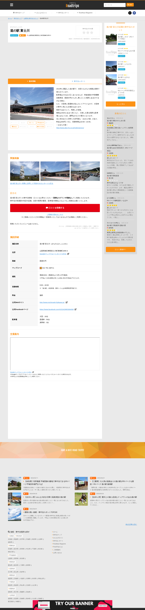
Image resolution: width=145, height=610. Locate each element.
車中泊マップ (19, 13)
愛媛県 (22, 590)
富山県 (16, 570)
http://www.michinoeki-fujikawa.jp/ (52, 302)
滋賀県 (10, 577)
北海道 (10, 538)
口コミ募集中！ (120, 249)
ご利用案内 (56, 548)
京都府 (16, 577)
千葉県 (34, 547)
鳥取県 (10, 584)
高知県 (28, 590)
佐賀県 (16, 597)
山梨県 (10, 557)
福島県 (10, 541)
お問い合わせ (57, 551)
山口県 (34, 584)
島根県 (16, 584)
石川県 (10, 570)
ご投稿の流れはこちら (55, 214)
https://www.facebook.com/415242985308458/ (57, 309)
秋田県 (34, 538)
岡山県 (22, 584)
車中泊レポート (63, 13)
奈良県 (34, 577)
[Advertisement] (55, 60)
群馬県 (22, 547)
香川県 (16, 590)
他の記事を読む (131, 523)
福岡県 (10, 597)
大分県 (34, 597)
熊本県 (28, 597)
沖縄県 (17, 600)
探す (131, 4)
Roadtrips (72, 6)
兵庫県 (28, 577)
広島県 (28, 584)
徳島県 (10, 590)
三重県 (22, 564)
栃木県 (16, 547)
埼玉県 (28, 547)
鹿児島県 (11, 600)
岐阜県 (16, 564)
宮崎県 (40, 597)
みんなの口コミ (41, 13)
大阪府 (22, 577)
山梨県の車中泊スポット (31, 18)
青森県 (16, 538)
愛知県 (10, 564)
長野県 (16, 557)
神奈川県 (11, 550)
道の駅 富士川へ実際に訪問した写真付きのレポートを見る (31, 183)
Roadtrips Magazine (85, 13)
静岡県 (28, 564)
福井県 (22, 570)
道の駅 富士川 (72, 3)
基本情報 (32, 81)
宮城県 (28, 538)
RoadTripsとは (58, 545)
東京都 (40, 547)
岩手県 (22, 538)
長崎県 (22, 597)
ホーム (10, 18)
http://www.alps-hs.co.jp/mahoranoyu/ (70, 128)
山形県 (40, 538)
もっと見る (121, 104)
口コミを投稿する (56, 208)
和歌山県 (41, 577)
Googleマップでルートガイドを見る (53, 254)
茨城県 (10, 547)
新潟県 (22, 557)
